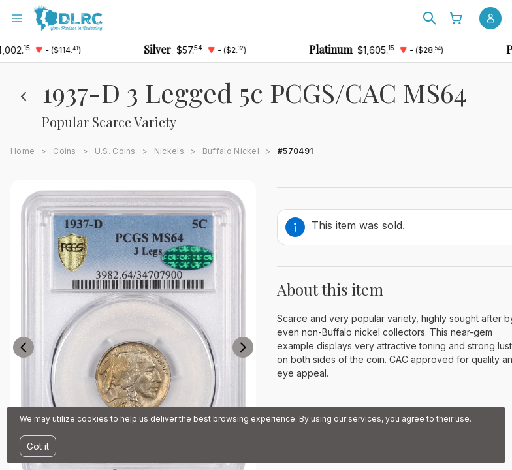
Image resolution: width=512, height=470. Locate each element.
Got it (38, 446)
